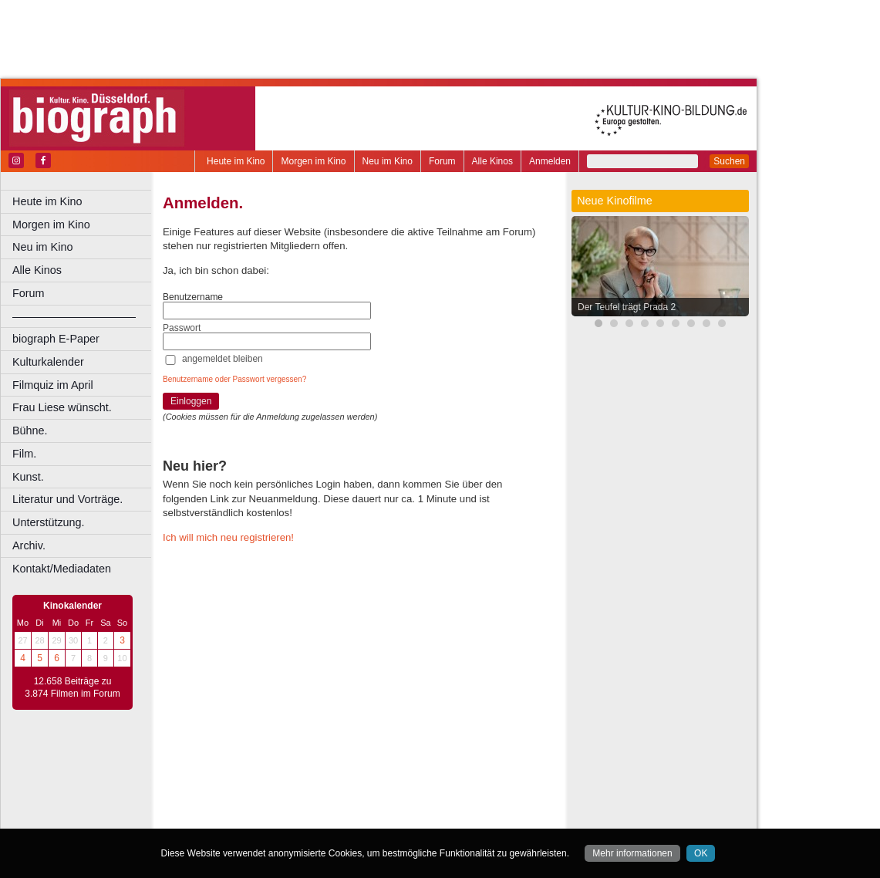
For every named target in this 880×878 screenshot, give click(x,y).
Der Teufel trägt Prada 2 (627, 307)
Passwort (182, 328)
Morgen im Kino (313, 161)
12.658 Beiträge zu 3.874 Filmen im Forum (72, 687)
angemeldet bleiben (222, 358)
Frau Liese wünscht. (62, 407)
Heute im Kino (236, 161)
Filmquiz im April (52, 385)
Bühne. (30, 430)
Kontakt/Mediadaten (61, 568)
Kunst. (28, 477)
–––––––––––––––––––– (74, 316)
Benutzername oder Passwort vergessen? (234, 379)
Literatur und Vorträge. (67, 499)
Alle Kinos (492, 161)
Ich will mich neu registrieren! (228, 537)
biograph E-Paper (55, 339)
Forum (442, 161)
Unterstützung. (48, 522)
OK (700, 853)
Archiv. (29, 545)
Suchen (729, 161)
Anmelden (550, 161)
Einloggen (190, 401)
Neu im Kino (387, 161)
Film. (24, 453)
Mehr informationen (632, 853)
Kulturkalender (48, 362)
